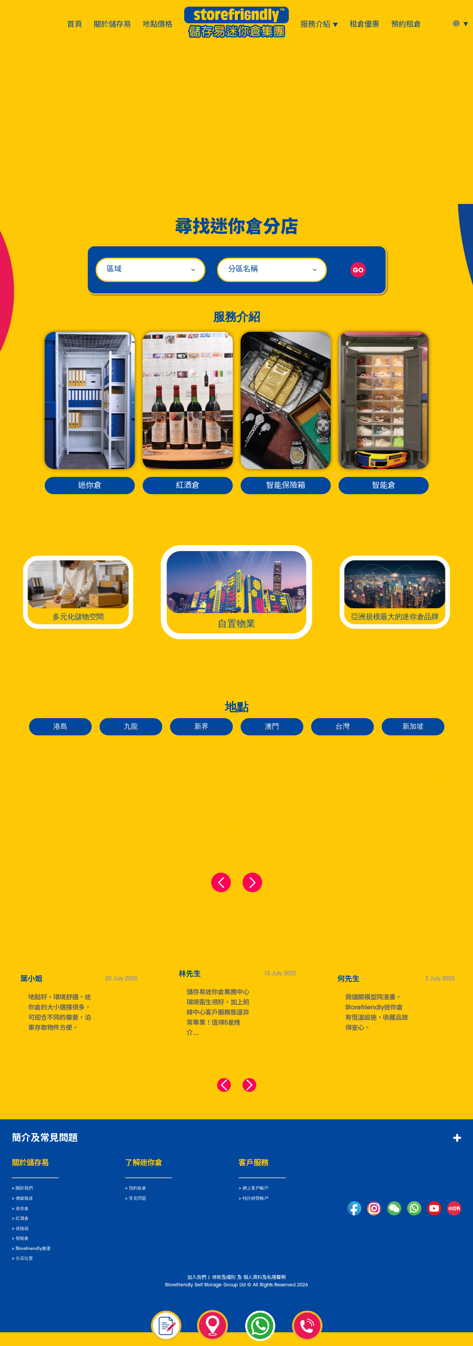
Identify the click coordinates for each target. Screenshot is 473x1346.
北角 (364, 827)
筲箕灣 (429, 779)
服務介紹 (315, 23)
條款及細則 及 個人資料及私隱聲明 (249, 1291)
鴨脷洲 (233, 827)
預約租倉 (406, 23)
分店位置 (24, 1272)
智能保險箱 (285, 486)
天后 (298, 779)
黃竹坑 (168, 779)
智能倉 (383, 486)
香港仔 (103, 827)
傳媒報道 (24, 1212)
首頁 (74, 23)
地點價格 (157, 23)
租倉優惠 (364, 23)
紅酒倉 (187, 486)
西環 (37, 779)
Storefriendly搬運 (33, 1262)
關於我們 (24, 1202)
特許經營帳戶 (255, 1212)
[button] (221, 1088)
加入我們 (196, 1291)
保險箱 (22, 1242)
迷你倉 (89, 486)
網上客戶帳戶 (255, 1202)
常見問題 (137, 1212)
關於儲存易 (112, 23)
